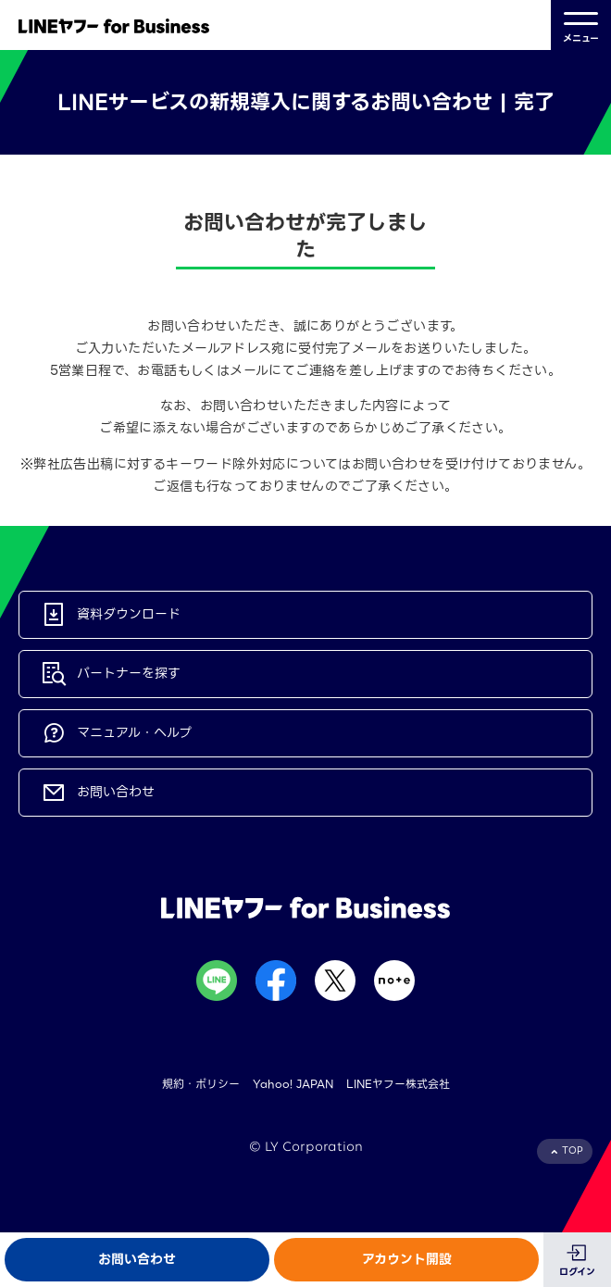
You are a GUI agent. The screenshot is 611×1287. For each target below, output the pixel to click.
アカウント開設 (407, 1259)
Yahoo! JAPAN (293, 1084)
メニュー (581, 25)
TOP (572, 1150)
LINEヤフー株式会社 (398, 1084)
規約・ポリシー (201, 1084)
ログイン (577, 1272)
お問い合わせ (137, 1259)
